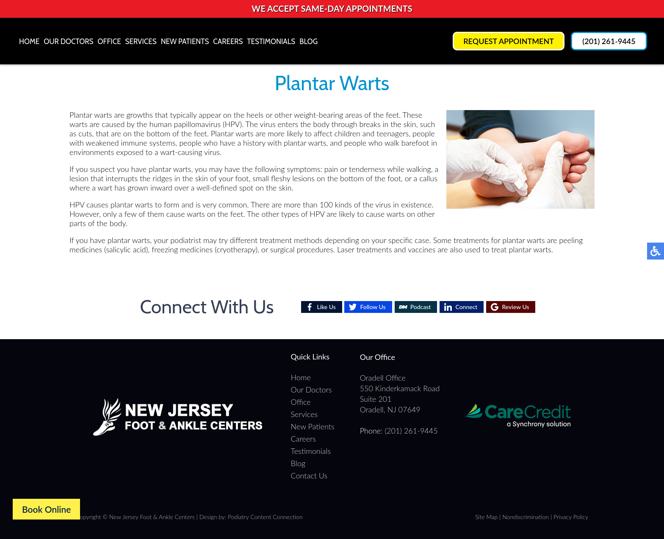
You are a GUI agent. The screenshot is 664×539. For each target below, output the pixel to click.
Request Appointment (508, 41)
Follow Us (372, 306)
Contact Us (309, 475)
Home (29, 41)
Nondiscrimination (525, 516)
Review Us (515, 306)
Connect (466, 306)
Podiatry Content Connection (265, 516)
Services (141, 41)
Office (109, 41)
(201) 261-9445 (608, 41)
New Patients (185, 41)
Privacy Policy (570, 516)
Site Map (486, 516)
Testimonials (271, 41)
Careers (228, 41)
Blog (308, 41)
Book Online (46, 509)
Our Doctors (68, 41)
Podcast (420, 306)
